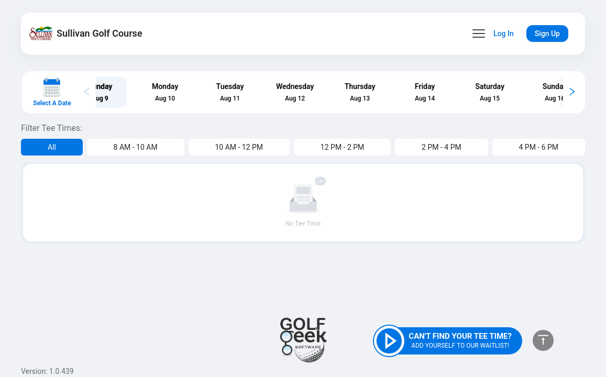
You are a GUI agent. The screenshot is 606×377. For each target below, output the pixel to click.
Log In (503, 33)
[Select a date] (52, 92)
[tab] (122, 91)
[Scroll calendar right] (572, 92)
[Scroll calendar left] (87, 92)
